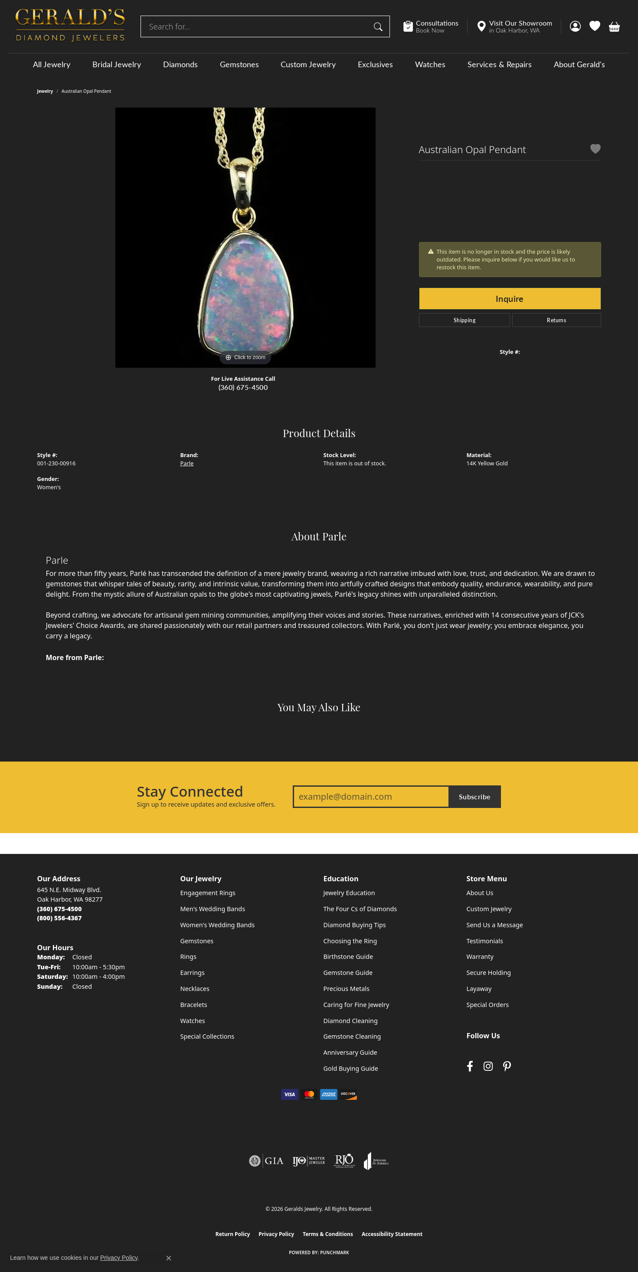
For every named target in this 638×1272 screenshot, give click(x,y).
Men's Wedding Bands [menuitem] (212, 909)
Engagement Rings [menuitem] (208, 893)
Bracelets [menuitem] (193, 1005)
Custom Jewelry (308, 64)
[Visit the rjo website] (344, 1161)
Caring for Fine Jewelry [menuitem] (356, 1005)
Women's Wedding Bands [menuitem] (217, 925)
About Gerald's (579, 64)
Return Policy (233, 1234)
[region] (245, 238)
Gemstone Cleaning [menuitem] (352, 1036)
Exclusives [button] (375, 64)
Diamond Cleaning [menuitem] (351, 1021)
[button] (575, 26)
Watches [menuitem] (192, 1021)
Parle (187, 463)
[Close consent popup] (168, 1258)
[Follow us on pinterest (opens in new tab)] (507, 1066)
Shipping (464, 320)
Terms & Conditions (328, 1234)
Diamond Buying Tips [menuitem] (355, 925)
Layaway (479, 988)
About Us (480, 893)
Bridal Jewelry (116, 64)
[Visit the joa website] (376, 1161)
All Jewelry (51, 64)
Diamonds (180, 64)
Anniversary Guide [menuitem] (350, 1052)
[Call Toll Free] (59, 918)
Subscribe (475, 796)
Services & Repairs (500, 64)
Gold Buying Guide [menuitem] (351, 1068)
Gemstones (239, 64)
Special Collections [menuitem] (207, 1036)
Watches (430, 64)
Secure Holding (489, 972)
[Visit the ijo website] (308, 1161)
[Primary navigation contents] (319, 64)
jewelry (45, 91)
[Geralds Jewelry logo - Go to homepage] (70, 26)
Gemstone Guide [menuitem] (348, 972)
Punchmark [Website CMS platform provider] (334, 1252)
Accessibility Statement (392, 1234)
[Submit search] (379, 26)
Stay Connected (190, 791)
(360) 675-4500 (243, 387)
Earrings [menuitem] (192, 972)
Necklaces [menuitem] (194, 988)
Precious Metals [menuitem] (347, 988)
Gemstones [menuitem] (197, 941)
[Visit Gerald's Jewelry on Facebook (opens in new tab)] (470, 1066)
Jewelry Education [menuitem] (349, 893)
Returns (556, 320)
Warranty (480, 956)
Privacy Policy (276, 1234)
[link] (435, 26)
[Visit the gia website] (266, 1161)
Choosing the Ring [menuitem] (350, 941)
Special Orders (488, 1005)
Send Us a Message (495, 925)
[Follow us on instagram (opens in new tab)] (488, 1066)
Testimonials (485, 941)
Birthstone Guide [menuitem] (348, 956)
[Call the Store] (59, 909)
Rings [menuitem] (188, 956)
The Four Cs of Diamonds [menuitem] (360, 909)
